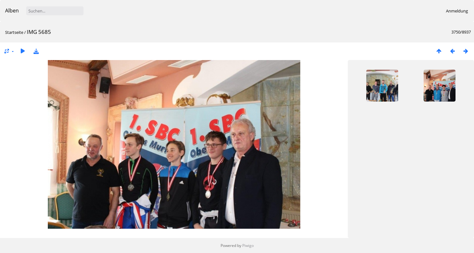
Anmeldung (457, 11)
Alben (12, 10)
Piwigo (248, 245)
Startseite (14, 32)
